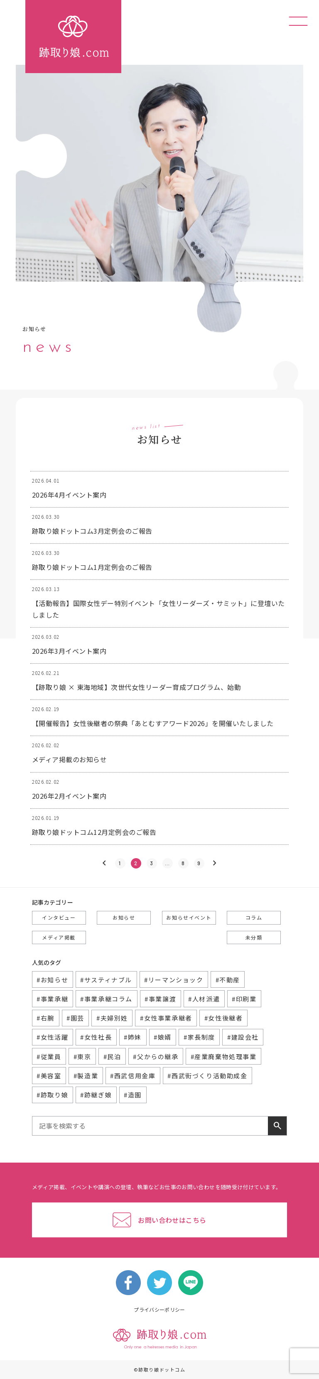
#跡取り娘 (52, 1094)
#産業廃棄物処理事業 (224, 1056)
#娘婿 (163, 1037)
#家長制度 (199, 1037)
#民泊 (112, 1056)
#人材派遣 (204, 998)
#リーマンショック (173, 979)
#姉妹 (133, 1037)
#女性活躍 (52, 1037)
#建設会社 (243, 1037)
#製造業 (86, 1075)
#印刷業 (244, 998)
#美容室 (49, 1075)
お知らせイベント (188, 917)
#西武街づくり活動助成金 (207, 1075)
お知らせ (124, 917)
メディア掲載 (59, 937)
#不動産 (228, 979)
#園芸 (75, 1017)
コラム (254, 917)
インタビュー (59, 917)
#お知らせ (52, 979)
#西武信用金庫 (132, 1075)
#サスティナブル (106, 979)
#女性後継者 (223, 1017)
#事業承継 (52, 998)
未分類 (254, 937)
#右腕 (45, 1017)
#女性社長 (96, 1037)
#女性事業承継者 (166, 1017)
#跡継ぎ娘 (96, 1094)
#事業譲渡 (160, 998)
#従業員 (49, 1056)
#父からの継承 (155, 1056)
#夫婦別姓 (112, 1017)
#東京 (82, 1056)
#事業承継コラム (106, 998)
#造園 (133, 1094)
